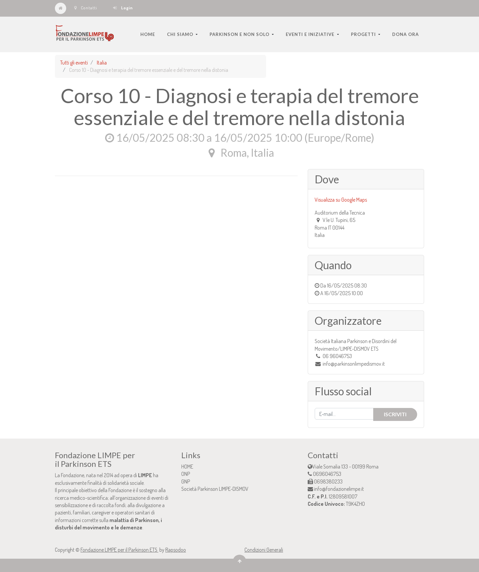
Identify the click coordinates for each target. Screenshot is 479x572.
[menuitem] (147, 34)
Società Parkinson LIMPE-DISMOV (214, 488)
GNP (185, 481)
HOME (187, 466)
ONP (185, 474)
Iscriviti (395, 414)
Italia (102, 62)
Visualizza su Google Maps (341, 199)
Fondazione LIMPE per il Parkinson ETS (119, 549)
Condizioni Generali (263, 549)
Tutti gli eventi (74, 62)
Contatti (85, 7)
